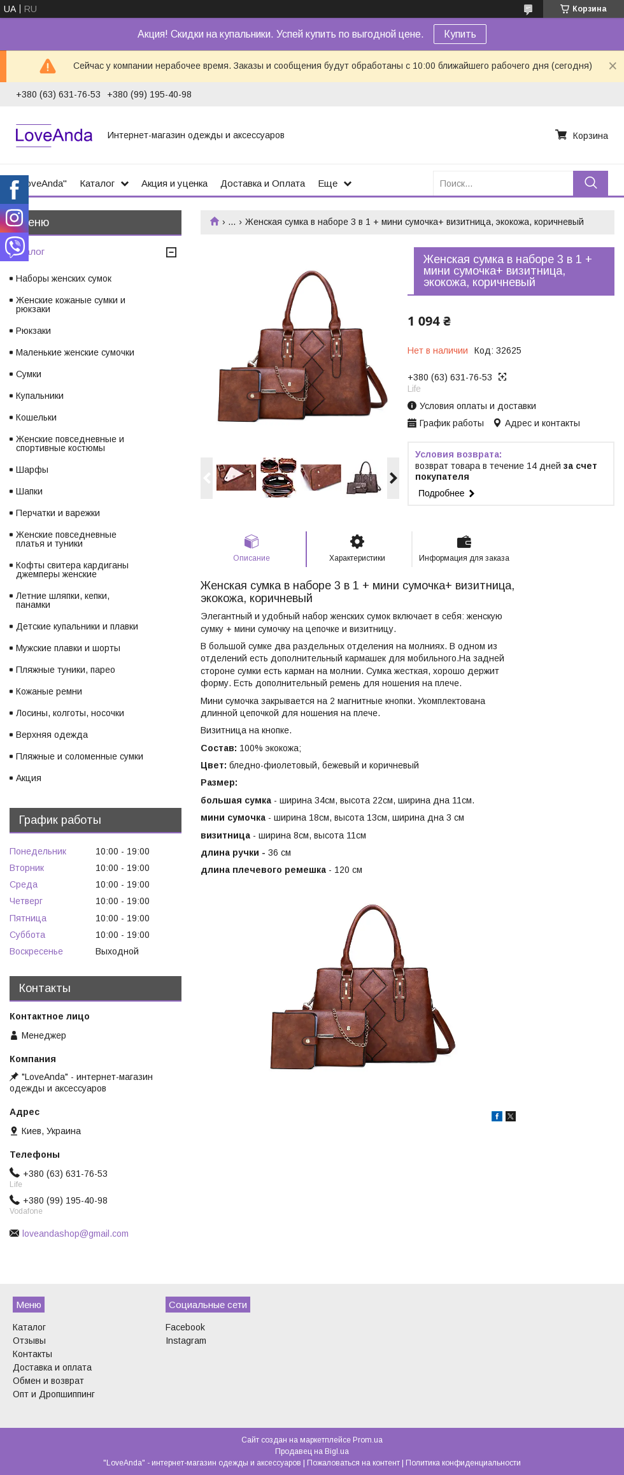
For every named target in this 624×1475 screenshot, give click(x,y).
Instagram (186, 1340)
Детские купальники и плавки (77, 626)
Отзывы (29, 1340)
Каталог (97, 183)
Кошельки (36, 417)
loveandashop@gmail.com (75, 1233)
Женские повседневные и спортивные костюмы (70, 443)
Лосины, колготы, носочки (70, 713)
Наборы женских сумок (63, 278)
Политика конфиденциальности (463, 1462)
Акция (28, 778)
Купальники (40, 396)
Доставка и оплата (52, 1367)
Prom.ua (368, 1439)
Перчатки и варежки (58, 513)
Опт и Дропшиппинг (54, 1394)
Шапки (29, 491)
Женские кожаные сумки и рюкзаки (70, 304)
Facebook (185, 1327)
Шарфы (32, 469)
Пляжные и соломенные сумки (79, 756)
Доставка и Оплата (262, 183)
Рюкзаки (33, 331)
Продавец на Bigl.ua (312, 1451)
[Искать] (590, 183)
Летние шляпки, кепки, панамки (63, 600)
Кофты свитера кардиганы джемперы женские (72, 569)
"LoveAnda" (41, 183)
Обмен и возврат (48, 1381)
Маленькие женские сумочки (75, 352)
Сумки (28, 374)
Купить (460, 34)
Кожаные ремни (49, 691)
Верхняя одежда (52, 735)
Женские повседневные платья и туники (66, 539)
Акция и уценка (174, 183)
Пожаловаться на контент (353, 1462)
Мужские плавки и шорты (68, 648)
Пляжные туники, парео (65, 670)
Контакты (32, 1354)
